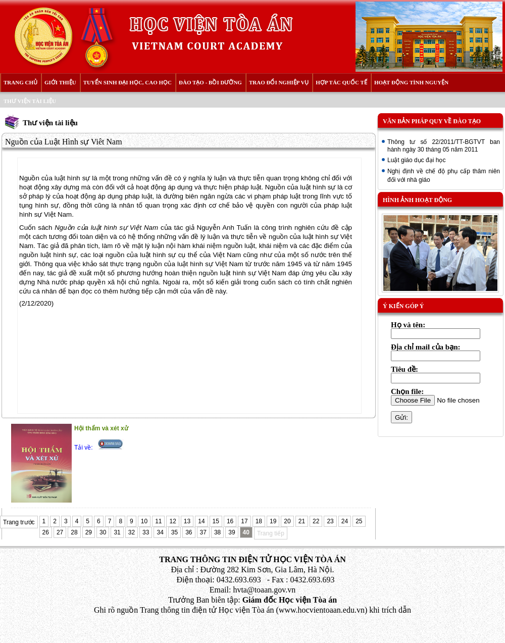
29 (88, 532)
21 (301, 521)
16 (230, 521)
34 (160, 532)
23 (330, 521)
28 (74, 532)
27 (60, 532)
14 (201, 521)
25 (359, 521)
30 (102, 532)
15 (216, 521)
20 (287, 521)
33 (145, 532)
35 (174, 532)
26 (45, 532)
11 (158, 521)
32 (131, 532)
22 (316, 521)
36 (188, 532)
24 (344, 521)
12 (172, 521)
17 (244, 521)
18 (259, 521)
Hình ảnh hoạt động (417, 200)
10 (144, 521)
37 (203, 532)
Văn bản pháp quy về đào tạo (432, 121)
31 (117, 532)
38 (217, 532)
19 (273, 521)
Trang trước (19, 522)
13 (187, 521)
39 (231, 532)
